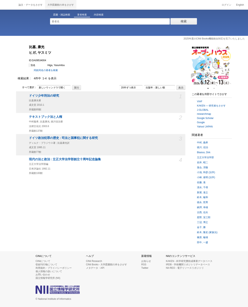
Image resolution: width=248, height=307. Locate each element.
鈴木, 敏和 (202, 197)
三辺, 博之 (202, 222)
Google (201, 122)
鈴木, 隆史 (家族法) (207, 232)
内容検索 (99, 14)
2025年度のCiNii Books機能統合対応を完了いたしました (214, 38)
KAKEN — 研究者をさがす (211, 105)
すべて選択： (27, 87)
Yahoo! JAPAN (205, 126)
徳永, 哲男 (202, 202)
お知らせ (146, 261)
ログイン (226, 4)
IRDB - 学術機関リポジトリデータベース (188, 264)
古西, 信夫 (202, 212)
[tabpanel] (211, 66)
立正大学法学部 (205, 157)
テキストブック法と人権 (45, 116)
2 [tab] (216, 88)
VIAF (199, 101)
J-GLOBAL (203, 110)
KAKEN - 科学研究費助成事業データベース (189, 261)
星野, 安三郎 (203, 217)
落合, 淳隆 (202, 167)
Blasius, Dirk (203, 152)
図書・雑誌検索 (61, 14)
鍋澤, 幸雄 (202, 207)
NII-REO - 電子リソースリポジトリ (185, 268)
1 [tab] (210, 88)
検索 (184, 21)
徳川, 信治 (202, 147)
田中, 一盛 (202, 242)
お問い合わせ (43, 274)
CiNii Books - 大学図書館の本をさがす (106, 264)
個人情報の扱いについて (49, 271)
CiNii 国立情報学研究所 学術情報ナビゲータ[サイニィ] (8, 5)
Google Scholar (205, 118)
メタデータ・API (95, 268)
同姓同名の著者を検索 (46, 70)
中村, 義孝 (202, 142)
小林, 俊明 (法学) (206, 177)
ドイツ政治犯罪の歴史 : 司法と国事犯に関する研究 (63, 138)
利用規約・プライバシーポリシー (54, 268)
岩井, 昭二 (202, 162)
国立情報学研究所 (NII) (48, 278)
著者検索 (82, 14)
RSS (143, 264)
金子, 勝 (201, 227)
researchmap (204, 114)
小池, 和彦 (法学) (206, 172)
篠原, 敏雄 (202, 237)
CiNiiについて (43, 261)
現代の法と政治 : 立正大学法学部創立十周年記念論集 (65, 159)
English (240, 4)
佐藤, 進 (201, 182)
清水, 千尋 (202, 187)
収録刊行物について (46, 264)
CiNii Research (94, 261)
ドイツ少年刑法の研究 (44, 95)
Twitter (144, 268)
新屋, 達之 (202, 192)
